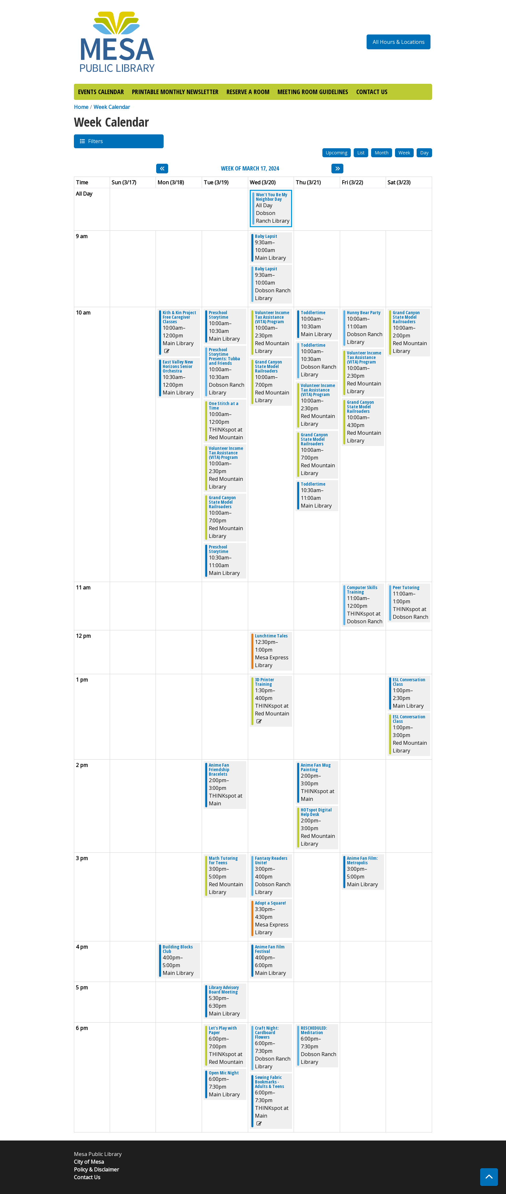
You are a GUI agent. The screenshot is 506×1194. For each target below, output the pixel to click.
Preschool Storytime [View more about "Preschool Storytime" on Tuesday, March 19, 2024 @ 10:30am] (218, 549)
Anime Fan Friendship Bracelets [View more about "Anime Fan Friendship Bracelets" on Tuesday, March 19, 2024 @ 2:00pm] (219, 769)
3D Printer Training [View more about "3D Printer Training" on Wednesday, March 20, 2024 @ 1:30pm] (264, 681)
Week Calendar (112, 107)
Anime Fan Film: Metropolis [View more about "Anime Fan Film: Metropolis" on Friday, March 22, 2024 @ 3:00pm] (362, 860)
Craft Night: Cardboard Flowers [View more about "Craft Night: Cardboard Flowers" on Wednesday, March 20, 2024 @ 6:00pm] (267, 1032)
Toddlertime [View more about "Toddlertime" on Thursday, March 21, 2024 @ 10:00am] (313, 312)
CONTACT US (372, 91)
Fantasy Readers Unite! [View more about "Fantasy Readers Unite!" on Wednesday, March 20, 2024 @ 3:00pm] (271, 860)
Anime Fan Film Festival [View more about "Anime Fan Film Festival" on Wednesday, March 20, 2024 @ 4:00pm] (270, 949)
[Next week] (337, 168)
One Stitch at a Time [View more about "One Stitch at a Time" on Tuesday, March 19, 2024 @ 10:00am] (223, 405)
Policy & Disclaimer (96, 1169)
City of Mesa (89, 1161)
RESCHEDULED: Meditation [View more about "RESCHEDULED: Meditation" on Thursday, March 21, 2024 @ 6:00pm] (314, 1030)
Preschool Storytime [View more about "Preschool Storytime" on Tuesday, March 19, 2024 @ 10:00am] (218, 314)
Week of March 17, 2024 (250, 168)
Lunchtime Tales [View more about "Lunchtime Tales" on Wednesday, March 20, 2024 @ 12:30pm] (271, 636)
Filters (95, 141)
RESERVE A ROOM (248, 91)
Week (404, 153)
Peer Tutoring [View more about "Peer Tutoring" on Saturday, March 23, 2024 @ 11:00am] (406, 587)
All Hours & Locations (399, 41)
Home (81, 107)
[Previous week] (162, 168)
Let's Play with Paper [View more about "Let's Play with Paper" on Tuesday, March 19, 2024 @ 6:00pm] (223, 1030)
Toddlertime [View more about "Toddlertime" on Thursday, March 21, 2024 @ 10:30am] (313, 484)
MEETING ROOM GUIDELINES (313, 91)
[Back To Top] (489, 1177)
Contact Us (87, 1177)
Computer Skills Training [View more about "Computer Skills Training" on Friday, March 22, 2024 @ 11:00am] (362, 589)
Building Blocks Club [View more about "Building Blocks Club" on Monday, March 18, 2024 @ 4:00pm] (178, 949)
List (361, 153)
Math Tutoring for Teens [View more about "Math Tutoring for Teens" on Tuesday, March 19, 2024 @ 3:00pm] (223, 860)
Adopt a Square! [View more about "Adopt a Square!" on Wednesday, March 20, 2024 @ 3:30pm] (270, 903)
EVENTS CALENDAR (101, 91)
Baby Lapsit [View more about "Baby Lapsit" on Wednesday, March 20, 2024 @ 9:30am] (266, 236)
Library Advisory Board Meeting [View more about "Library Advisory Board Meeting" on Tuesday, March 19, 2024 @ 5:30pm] (224, 989)
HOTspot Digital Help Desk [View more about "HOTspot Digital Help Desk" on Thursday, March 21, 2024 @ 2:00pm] (316, 812)
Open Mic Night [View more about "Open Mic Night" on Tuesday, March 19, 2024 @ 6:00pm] (224, 1073)
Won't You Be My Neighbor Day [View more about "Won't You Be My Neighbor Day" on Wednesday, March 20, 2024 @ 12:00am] (271, 196)
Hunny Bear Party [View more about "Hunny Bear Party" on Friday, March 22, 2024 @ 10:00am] (363, 312)
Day (424, 153)
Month (382, 153)
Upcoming (336, 153)
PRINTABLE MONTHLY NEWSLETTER (175, 91)
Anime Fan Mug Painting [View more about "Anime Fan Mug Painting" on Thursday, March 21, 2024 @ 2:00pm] (316, 767)
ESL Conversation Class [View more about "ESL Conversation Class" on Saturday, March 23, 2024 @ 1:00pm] (409, 681)
